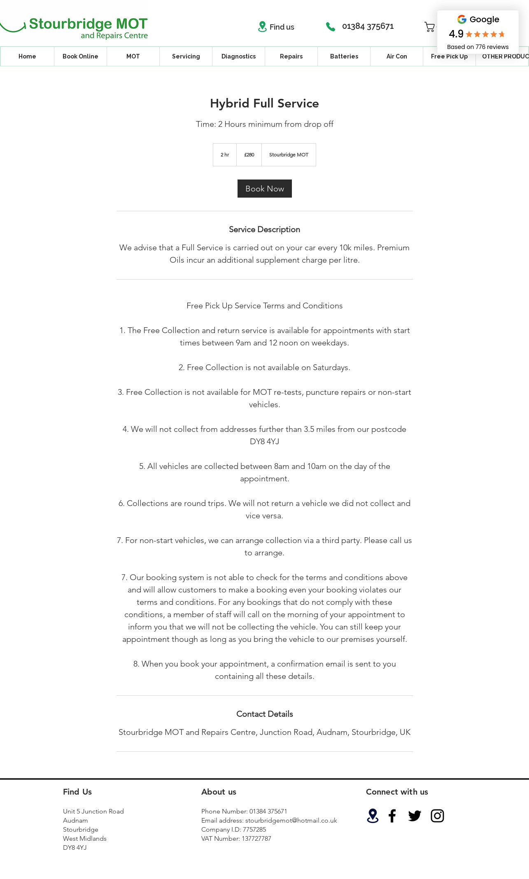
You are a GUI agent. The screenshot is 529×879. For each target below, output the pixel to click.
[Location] (262, 26)
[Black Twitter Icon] (415, 816)
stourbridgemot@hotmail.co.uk (291, 820)
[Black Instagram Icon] (437, 816)
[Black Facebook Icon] (392, 816)
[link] (265, 189)
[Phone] (330, 27)
